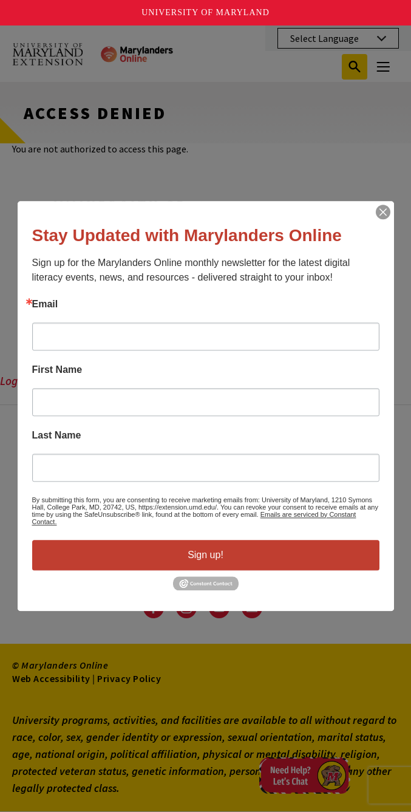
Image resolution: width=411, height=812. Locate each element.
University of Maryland (205, 12)
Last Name (56, 435)
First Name (57, 370)
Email (45, 304)
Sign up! (205, 555)
